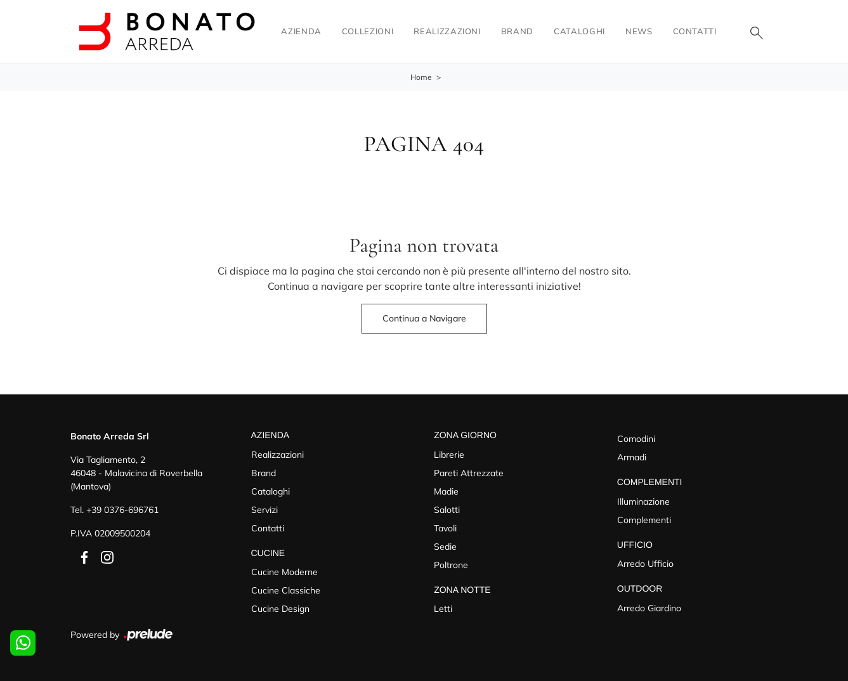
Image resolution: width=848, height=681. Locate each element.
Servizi (264, 510)
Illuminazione (643, 501)
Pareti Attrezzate (469, 473)
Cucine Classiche (285, 590)
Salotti (447, 510)
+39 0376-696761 (122, 510)
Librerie (449, 454)
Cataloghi (579, 31)
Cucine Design (280, 608)
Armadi (631, 457)
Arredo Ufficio (645, 563)
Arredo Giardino (649, 608)
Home (421, 77)
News (639, 31)
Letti (443, 608)
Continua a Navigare (424, 318)
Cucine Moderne (284, 572)
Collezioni (368, 31)
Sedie (445, 546)
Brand (517, 31)
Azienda (301, 31)
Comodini (636, 438)
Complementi (644, 520)
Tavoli (445, 528)
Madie (446, 491)
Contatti (695, 31)
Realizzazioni (447, 31)
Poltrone (451, 565)
